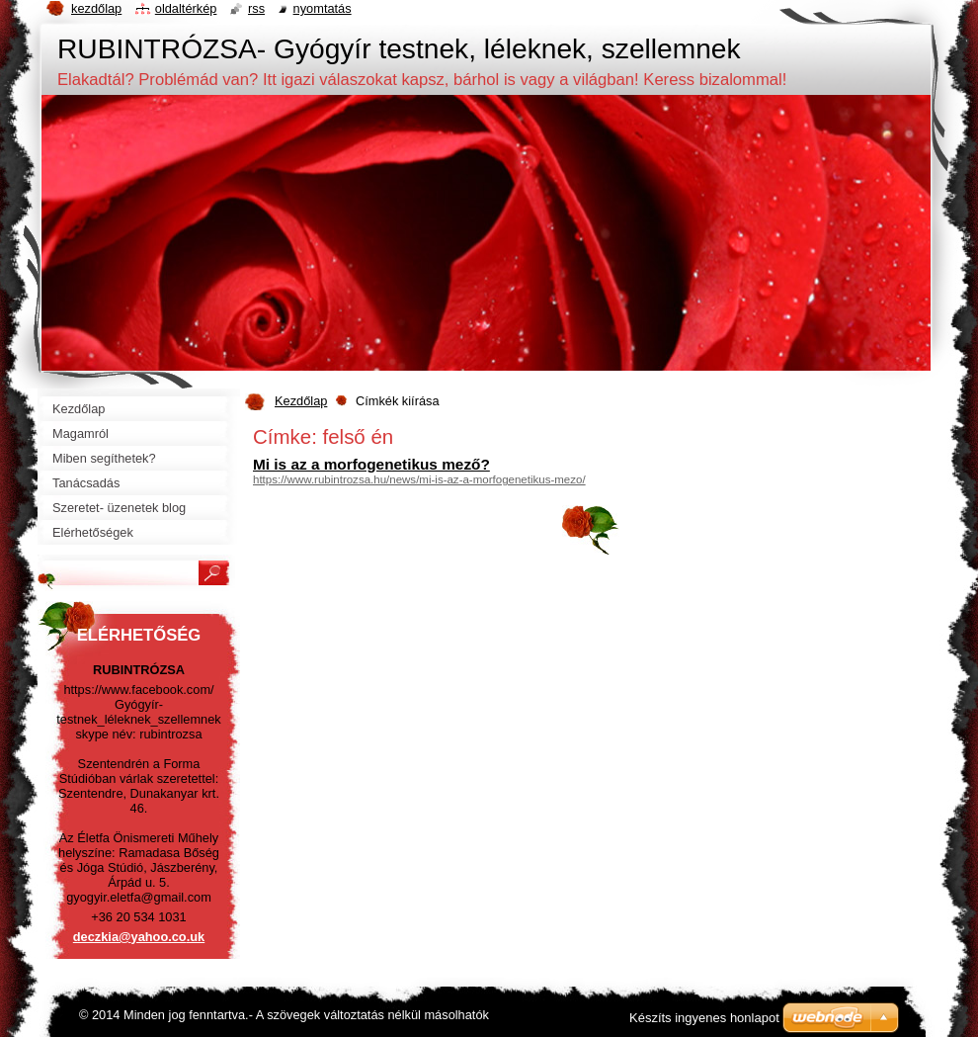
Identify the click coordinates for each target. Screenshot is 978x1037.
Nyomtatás (322, 8)
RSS (256, 8)
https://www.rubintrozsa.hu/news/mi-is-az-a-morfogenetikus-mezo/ (419, 479)
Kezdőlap (301, 400)
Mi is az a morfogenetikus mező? (371, 464)
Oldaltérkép (186, 8)
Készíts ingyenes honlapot (704, 1017)
